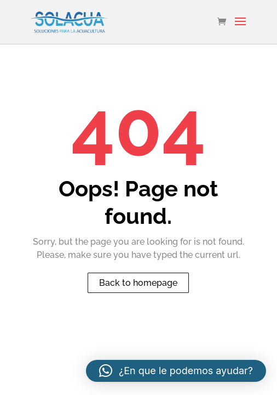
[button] (176, 371)
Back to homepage (138, 283)
